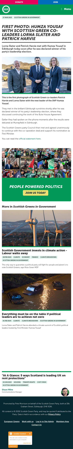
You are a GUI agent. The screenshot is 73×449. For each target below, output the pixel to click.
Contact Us (37, 425)
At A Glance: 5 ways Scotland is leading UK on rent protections (34, 377)
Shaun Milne (7, 390)
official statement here (29, 138)
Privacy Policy (54, 414)
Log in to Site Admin (45, 421)
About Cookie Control (10, 434)
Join (55, 2)
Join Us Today (35, 192)
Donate (19, 2)
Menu (67, 9)
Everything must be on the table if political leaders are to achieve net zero (31, 315)
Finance (35, 257)
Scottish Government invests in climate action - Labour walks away (34, 252)
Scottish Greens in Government (27, 17)
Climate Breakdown (48, 257)
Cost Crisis (41, 382)
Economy (26, 257)
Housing (17, 382)
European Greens (12, 421)
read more (13, 446)
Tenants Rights (29, 382)
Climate (17, 257)
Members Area (62, 421)
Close (30, 433)
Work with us (27, 421)
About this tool (27, 443)
